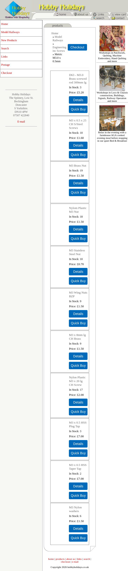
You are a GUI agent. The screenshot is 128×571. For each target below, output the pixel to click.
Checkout (6, 73)
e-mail (75, 561)
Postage (5, 64)
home (51, 558)
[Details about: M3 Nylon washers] (78, 528)
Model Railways (10, 32)
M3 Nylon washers (75, 509)
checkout (65, 561)
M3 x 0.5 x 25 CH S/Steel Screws (77, 124)
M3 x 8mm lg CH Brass (77, 336)
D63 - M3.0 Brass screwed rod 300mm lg (78, 78)
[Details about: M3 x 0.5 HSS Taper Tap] (78, 486)
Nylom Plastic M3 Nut (77, 209)
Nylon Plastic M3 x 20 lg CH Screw (77, 381)
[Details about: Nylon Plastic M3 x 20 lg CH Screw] (78, 402)
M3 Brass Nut (77, 165)
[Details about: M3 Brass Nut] (78, 183)
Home (4, 24)
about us (70, 558)
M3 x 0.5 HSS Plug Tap (77, 424)
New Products (9, 40)
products (60, 558)
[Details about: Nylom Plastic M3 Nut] (78, 229)
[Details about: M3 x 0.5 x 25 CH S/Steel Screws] (78, 145)
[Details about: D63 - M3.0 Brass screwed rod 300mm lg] (78, 100)
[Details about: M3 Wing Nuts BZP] (78, 314)
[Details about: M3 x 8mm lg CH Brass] (78, 356)
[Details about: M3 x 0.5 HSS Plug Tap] (78, 444)
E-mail (21, 121)
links (79, 558)
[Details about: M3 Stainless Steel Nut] (78, 271)
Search (5, 48)
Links (4, 56)
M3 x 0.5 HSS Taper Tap (77, 466)
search (87, 558)
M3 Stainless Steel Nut (77, 252)
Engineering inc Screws (59, 49)
